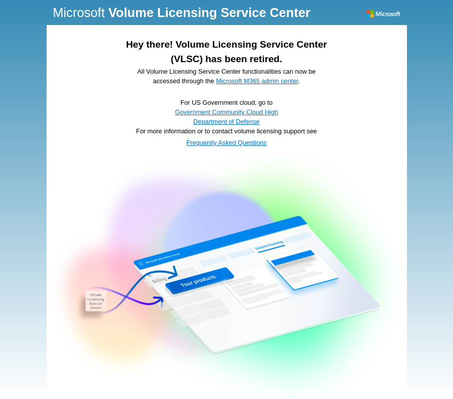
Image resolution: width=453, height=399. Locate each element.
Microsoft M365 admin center (257, 81)
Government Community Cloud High (226, 112)
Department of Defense (226, 121)
